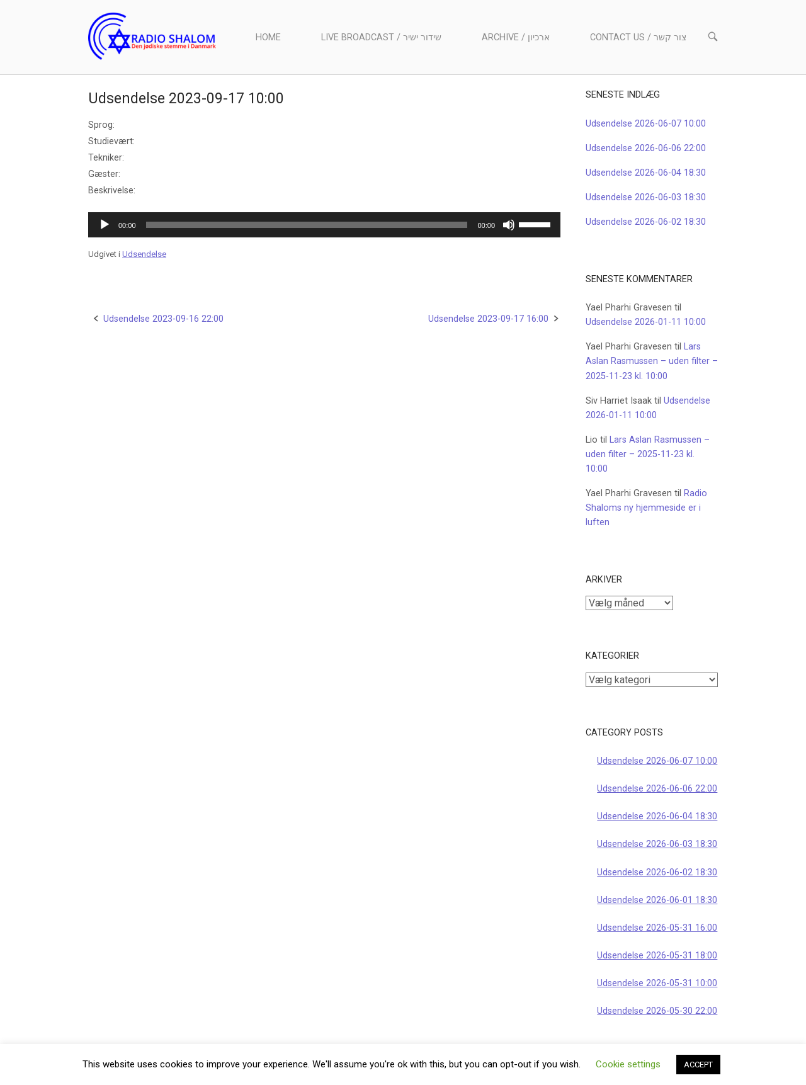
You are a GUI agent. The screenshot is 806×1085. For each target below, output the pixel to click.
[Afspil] (104, 225)
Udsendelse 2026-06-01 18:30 (657, 900)
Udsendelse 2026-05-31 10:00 (657, 983)
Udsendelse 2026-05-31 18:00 (657, 955)
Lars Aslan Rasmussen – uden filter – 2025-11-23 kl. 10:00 (652, 361)
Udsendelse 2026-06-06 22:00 (646, 148)
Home (268, 37)
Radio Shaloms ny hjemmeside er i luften (646, 508)
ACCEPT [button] (698, 1064)
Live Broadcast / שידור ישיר (381, 37)
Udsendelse (144, 254)
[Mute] (508, 225)
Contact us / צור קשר (638, 37)
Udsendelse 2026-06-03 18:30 (646, 197)
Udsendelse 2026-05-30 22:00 (657, 1011)
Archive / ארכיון (516, 37)
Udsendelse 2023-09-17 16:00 (488, 319)
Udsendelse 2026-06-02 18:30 (646, 222)
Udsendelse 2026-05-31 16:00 (657, 928)
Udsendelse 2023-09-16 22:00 (163, 319)
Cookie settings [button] (628, 1064)
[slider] (307, 225)
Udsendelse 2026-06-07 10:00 (646, 123)
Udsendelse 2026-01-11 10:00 (646, 322)
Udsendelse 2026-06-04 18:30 (646, 173)
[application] (324, 224)
